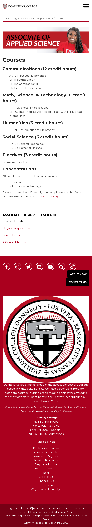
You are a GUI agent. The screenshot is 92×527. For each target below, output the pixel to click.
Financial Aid (46, 480)
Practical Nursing (46, 468)
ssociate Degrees (47, 456)
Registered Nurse (46, 464)
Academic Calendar (60, 508)
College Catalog (47, 196)
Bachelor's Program (46, 448)
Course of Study (13, 221)
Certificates (46, 476)
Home (6, 18)
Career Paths (11, 235)
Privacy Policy (30, 515)
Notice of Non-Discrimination (55, 515)
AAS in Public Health (16, 242)
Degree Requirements (17, 228)
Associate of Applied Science (39, 18)
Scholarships (46, 485)
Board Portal (40, 508)
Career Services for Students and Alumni (51, 512)
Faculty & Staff (24, 508)
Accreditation (13, 515)
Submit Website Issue (35, 522)
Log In (11, 508)
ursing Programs (47, 460)
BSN (46, 472)
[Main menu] (86, 6)
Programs (17, 18)
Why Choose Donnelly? (46, 489)
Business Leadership (46, 452)
